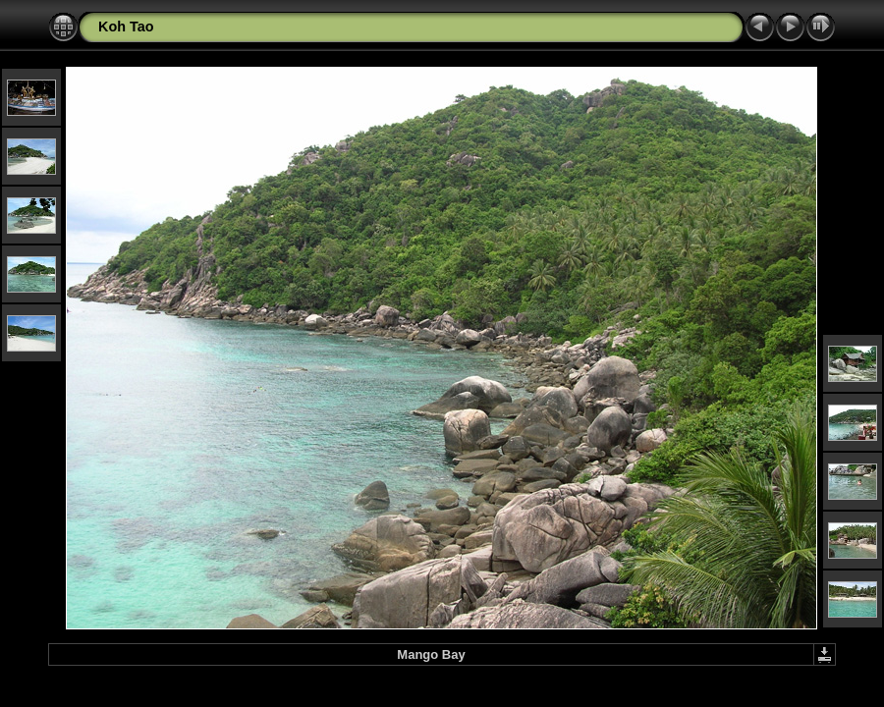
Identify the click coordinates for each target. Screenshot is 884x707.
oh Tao (130, 26)
